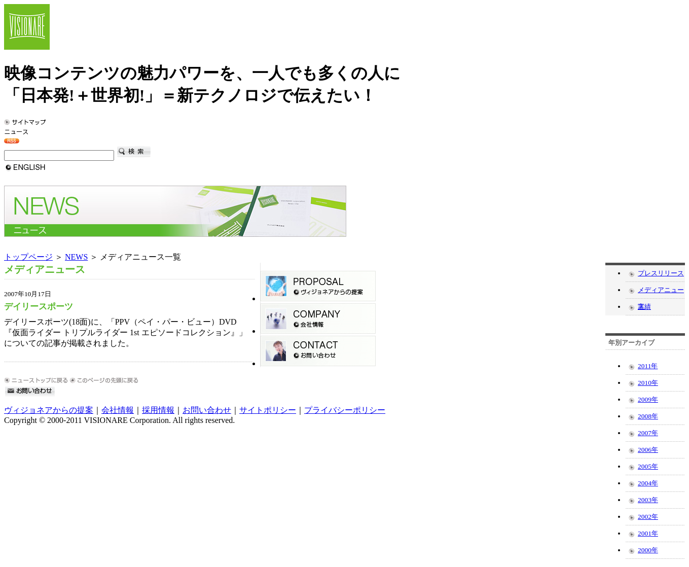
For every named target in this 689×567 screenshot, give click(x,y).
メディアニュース (661, 292)
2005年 (648, 466)
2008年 (648, 416)
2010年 (648, 382)
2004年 (648, 483)
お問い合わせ (207, 410)
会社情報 (117, 410)
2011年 (648, 366)
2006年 (648, 449)
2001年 (648, 533)
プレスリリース (661, 273)
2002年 (648, 516)
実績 (644, 306)
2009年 (648, 399)
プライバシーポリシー (344, 410)
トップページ (28, 257)
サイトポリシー (267, 410)
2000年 (648, 550)
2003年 (648, 500)
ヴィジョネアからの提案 (48, 410)
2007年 (648, 433)
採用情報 (158, 410)
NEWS (76, 257)
